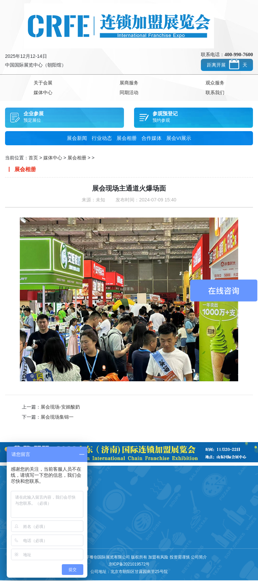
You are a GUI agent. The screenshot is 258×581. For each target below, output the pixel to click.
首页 (33, 158)
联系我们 (215, 93)
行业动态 (102, 139)
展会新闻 (77, 139)
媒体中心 (43, 93)
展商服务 (129, 83)
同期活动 (129, 93)
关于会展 (43, 83)
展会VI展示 (178, 139)
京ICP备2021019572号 (129, 565)
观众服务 (215, 83)
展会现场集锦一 (57, 417)
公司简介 (199, 557)
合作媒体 (151, 139)
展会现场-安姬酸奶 (60, 407)
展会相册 (127, 139)
